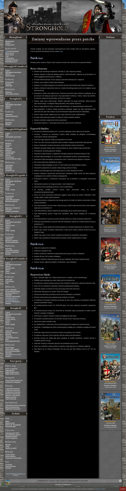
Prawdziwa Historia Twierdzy (15, 405)
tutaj (61, 51)
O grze (7, 71)
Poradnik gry (9, 170)
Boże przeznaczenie (12, 407)
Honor (7, 147)
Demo (7, 188)
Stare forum (9, 55)
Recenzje (8, 169)
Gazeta (7, 43)
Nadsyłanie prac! (11, 62)
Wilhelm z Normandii (12, 394)
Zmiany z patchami (12, 211)
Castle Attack (10, 455)
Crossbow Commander (13, 458)
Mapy (7, 421)
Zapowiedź (9, 165)
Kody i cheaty (10, 190)
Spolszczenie (10, 76)
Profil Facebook (13, 51)
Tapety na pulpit (11, 448)
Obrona (8, 155)
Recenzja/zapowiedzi (12, 291)
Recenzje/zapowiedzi (12, 351)
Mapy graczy (9, 370)
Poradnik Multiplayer (12, 302)
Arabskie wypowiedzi (12, 296)
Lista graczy (9, 58)
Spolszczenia (10, 423)
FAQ (6, 135)
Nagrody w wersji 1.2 (12, 208)
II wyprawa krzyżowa (12, 390)
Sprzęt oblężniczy (11, 116)
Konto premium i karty (13, 159)
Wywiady (8, 92)
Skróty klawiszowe (11, 242)
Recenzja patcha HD (12, 341)
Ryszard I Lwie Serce (12, 395)
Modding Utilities (11, 436)
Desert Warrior (10, 456)
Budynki (8, 84)
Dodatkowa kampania (13, 382)
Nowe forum (9, 53)
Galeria (7, 74)
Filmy (7, 446)
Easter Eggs (9, 348)
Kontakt (8, 468)
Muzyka (8, 124)
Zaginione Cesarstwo (12, 409)
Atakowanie (9, 154)
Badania (8, 150)
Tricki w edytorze (11, 438)
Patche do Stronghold (13, 425)
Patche (7, 108)
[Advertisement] (110, 77)
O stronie (8, 464)
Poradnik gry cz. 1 (11, 298)
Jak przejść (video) (12, 94)
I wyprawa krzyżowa (12, 389)
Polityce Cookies (100, 489)
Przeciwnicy (9, 82)
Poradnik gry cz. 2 (11, 300)
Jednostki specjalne (12, 200)
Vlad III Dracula (10, 399)
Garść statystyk (10, 290)
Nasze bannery (10, 466)
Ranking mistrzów (11, 60)
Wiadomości (9, 41)
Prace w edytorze (11, 369)
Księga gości (10, 45)
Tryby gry (8, 336)
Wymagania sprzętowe (13, 72)
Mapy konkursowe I (12, 372)
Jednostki (8, 86)
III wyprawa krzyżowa (12, 392)
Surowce (8, 145)
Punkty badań (10, 152)
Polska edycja (10, 319)
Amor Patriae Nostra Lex (14, 380)
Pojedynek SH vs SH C (13, 354)
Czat (6, 56)
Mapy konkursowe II (12, 374)
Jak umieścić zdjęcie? (13, 435)
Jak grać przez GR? (12, 433)
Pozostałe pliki (10, 426)
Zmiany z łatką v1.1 (12, 293)
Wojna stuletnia (10, 397)
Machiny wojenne (11, 201)
